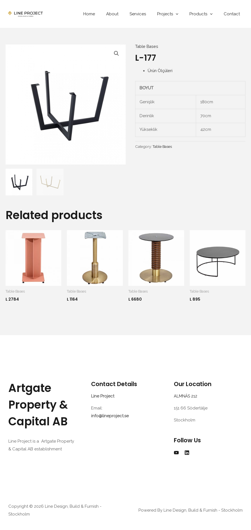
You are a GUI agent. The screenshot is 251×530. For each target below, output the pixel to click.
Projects (174, 13)
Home (104, 13)
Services (147, 13)
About (125, 13)
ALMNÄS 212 (187, 396)
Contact (233, 13)
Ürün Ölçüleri (160, 70)
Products (205, 13)
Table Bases (147, 46)
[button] (116, 54)
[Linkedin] (186, 452)
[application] (182, 13)
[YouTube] (176, 452)
